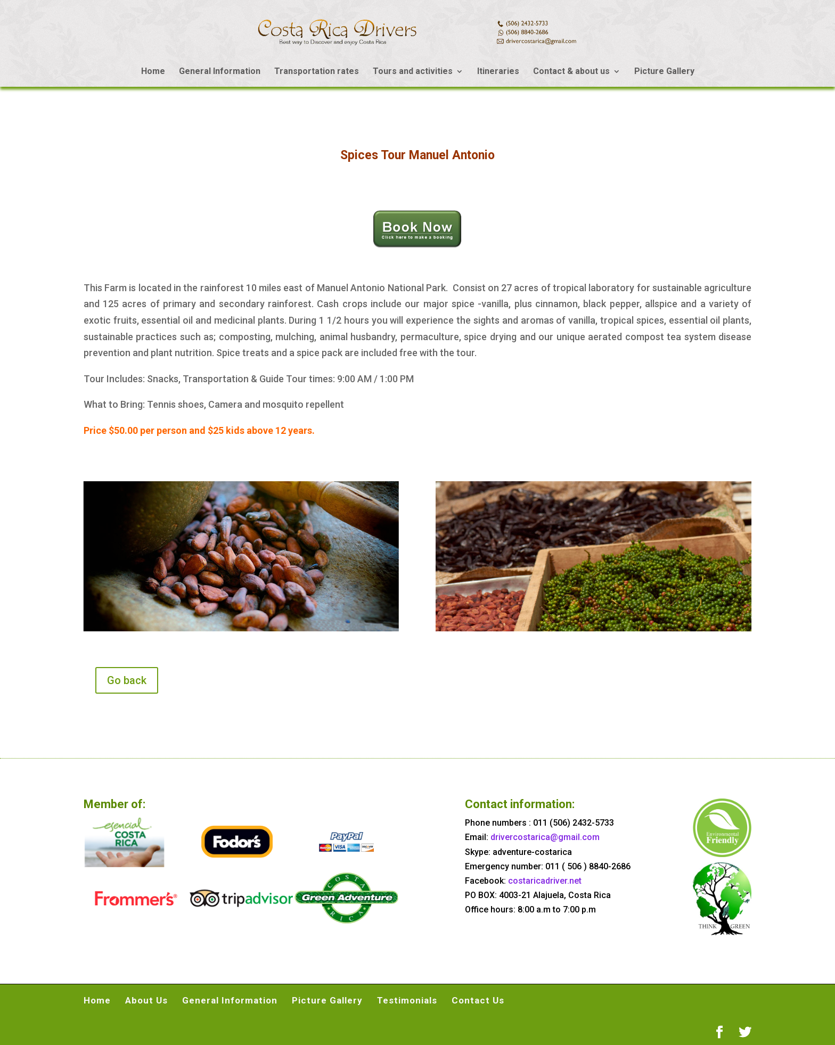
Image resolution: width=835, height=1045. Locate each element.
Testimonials (407, 1000)
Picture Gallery (664, 72)
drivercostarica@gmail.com (545, 837)
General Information (219, 72)
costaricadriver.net (545, 881)
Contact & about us (571, 72)
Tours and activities (413, 72)
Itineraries (498, 72)
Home (153, 72)
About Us (146, 1000)
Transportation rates (316, 72)
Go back (126, 680)
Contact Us (478, 1000)
